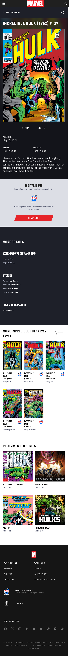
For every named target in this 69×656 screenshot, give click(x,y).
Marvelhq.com (41, 574)
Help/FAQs (9, 568)
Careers (8, 574)
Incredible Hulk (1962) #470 (29, 424)
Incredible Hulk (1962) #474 (7, 376)
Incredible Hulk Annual (13, 484)
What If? (6, 527)
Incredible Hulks (42, 527)
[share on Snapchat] (41, 629)
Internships (10, 580)
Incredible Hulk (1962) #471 (7, 424)
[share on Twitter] (12, 629)
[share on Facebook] (5, 629)
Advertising (39, 563)
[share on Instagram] (19, 629)
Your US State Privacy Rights (37, 642)
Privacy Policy (20, 642)
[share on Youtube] (34, 629)
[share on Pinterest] (48, 629)
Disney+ (37, 568)
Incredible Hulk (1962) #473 (29, 376)
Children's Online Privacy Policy (17, 645)
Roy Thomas (9, 150)
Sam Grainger (13, 288)
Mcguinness (11, 430)
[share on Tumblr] (26, 629)
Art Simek (14, 292)
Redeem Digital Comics (44, 580)
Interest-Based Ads (54, 645)
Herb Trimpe (39, 150)
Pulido (9, 382)
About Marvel (10, 563)
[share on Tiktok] (62, 629)
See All (59, 332)
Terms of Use (7, 642)
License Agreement (38, 645)
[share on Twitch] (55, 629)
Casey (5, 382)
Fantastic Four (41, 484)
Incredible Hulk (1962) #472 (50, 376)
